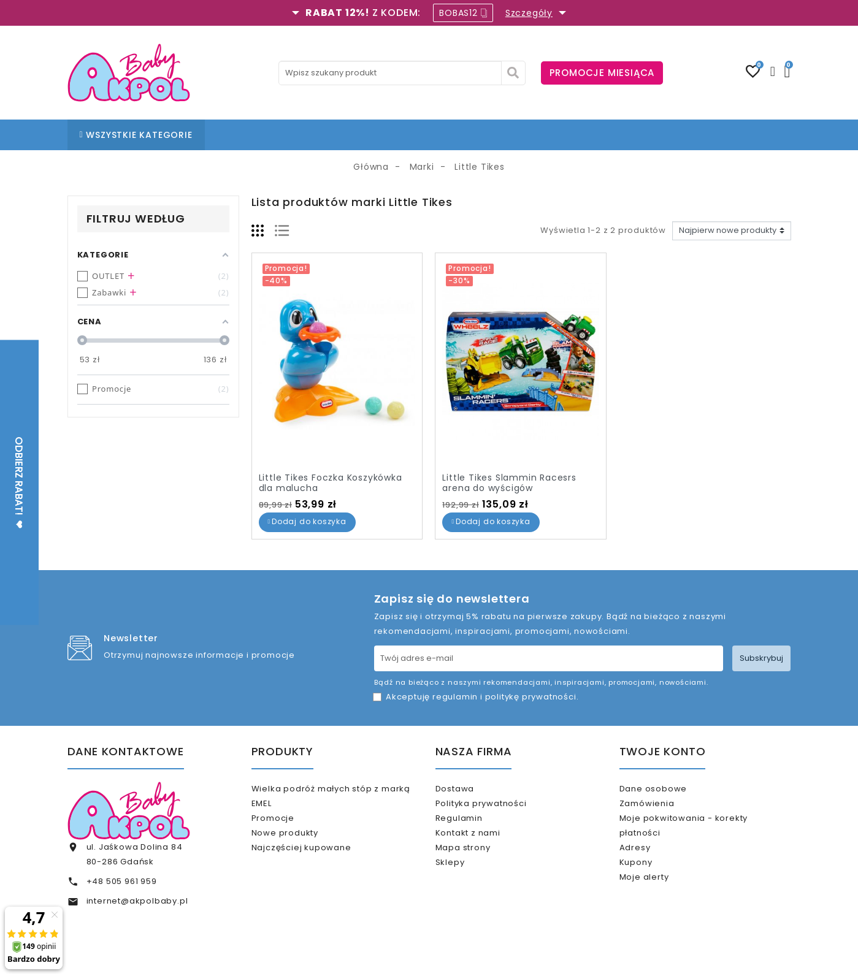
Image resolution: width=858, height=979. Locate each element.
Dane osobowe (668, 788)
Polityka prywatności (496, 808)
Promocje (288, 823)
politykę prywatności (530, 697)
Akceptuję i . (482, 697)
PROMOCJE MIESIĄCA (602, 72)
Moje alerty (660, 903)
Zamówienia (662, 808)
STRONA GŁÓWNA (259, 135)
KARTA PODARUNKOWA (597, 135)
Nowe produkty (300, 843)
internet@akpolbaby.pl (137, 901)
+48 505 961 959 (121, 881)
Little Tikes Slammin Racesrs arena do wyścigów (509, 482)
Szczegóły (529, 13)
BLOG (401, 135)
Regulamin (474, 828)
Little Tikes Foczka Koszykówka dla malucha (330, 482)
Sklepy (465, 888)
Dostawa (470, 788)
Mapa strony (478, 868)
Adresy (650, 863)
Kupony (651, 883)
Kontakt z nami (483, 848)
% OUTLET (506, 135)
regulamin (455, 697)
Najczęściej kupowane (317, 863)
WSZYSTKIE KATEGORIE (136, 135)
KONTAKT (449, 135)
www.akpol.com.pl (495, 959)
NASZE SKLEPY (344, 135)
